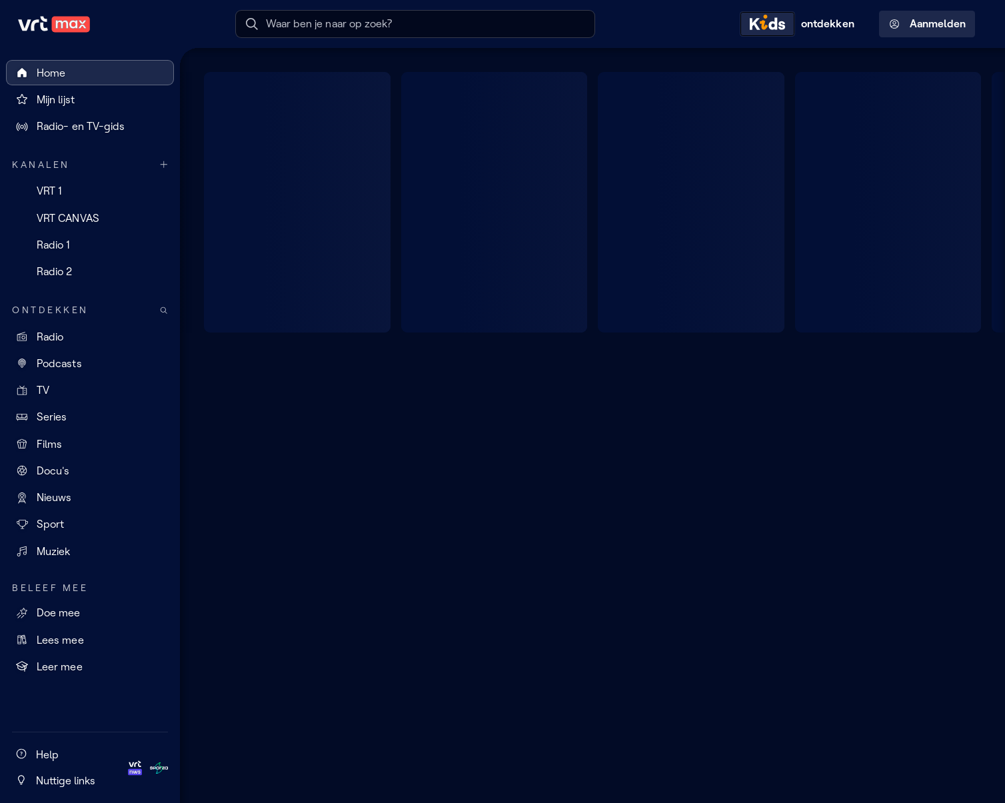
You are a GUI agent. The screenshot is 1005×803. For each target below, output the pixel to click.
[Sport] (90, 524)
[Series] (90, 417)
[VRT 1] (90, 191)
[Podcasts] (90, 363)
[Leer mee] (90, 666)
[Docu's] (90, 470)
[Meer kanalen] (164, 165)
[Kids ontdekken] (800, 24)
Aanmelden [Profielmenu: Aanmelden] (927, 24)
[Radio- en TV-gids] (90, 126)
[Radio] (90, 336)
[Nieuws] (90, 497)
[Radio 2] (90, 272)
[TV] (90, 390)
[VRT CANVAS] (90, 218)
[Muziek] (90, 551)
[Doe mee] (90, 613)
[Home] (90, 72)
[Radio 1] (90, 244)
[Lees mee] (90, 639)
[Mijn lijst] (90, 99)
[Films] (90, 443)
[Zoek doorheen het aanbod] (164, 310)
